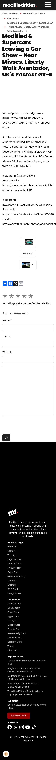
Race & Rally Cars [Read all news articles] (16, 633)
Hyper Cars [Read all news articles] (13, 616)
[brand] (20, 5)
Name (6, 320)
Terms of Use (14, 563)
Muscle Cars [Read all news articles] (13, 608)
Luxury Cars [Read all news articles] (13, 620)
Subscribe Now (18, 715)
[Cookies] (6, 754)
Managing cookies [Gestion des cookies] (28, 755)
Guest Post (13, 572)
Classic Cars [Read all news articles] (13, 625)
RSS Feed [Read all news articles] (12, 589)
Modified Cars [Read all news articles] (14, 603)
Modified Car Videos (34, 13)
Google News (14, 593)
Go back (28, 253)
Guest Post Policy (16, 576)
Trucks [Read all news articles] (10, 646)
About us (11, 546)
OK (6, 437)
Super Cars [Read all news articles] (13, 612)
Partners (11, 580)
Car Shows (13, 18)
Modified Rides (10, 13)
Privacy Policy (14, 568)
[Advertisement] (28, 479)
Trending (11, 555)
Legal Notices (14, 559)
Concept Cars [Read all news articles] (14, 637)
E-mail (6, 336)
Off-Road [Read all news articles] (12, 650)
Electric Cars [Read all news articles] (13, 629)
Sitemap (11, 585)
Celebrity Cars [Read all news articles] (14, 642)
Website (7, 352)
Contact (11, 551)
